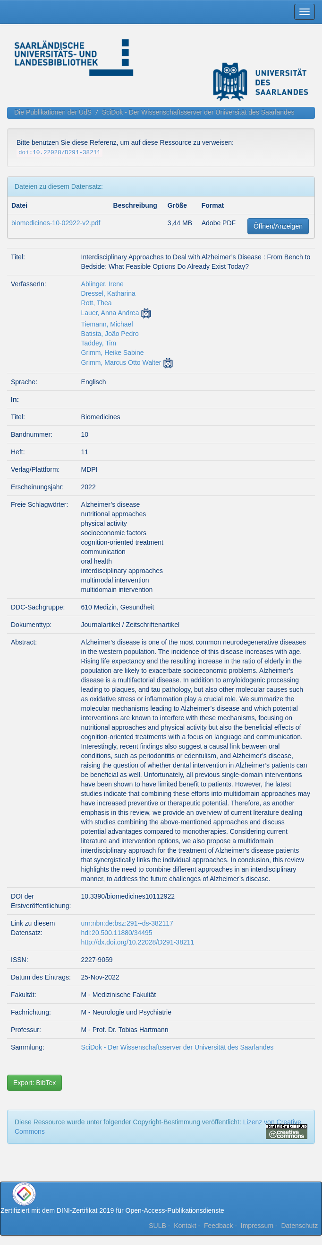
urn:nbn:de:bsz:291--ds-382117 (127, 923)
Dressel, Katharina (108, 293)
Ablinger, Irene (102, 284)
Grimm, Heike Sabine (112, 352)
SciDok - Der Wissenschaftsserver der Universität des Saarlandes (198, 112)
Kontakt (185, 1225)
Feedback (218, 1225)
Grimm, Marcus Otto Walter (121, 362)
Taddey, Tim (98, 343)
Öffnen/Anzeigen (278, 226)
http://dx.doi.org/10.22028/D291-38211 (138, 942)
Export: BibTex (34, 1082)
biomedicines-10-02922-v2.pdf (55, 223)
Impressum (257, 1225)
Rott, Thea (96, 303)
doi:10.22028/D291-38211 (59, 153)
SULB (157, 1225)
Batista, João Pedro (110, 333)
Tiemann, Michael (107, 324)
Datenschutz (299, 1225)
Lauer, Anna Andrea (110, 313)
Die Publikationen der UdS (53, 112)
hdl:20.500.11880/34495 (117, 932)
